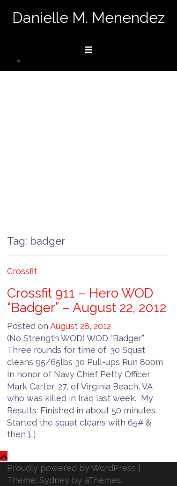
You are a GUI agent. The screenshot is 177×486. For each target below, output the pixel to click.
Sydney (54, 480)
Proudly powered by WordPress (71, 468)
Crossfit (22, 271)
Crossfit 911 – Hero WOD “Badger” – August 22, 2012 (86, 300)
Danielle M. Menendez (88, 17)
